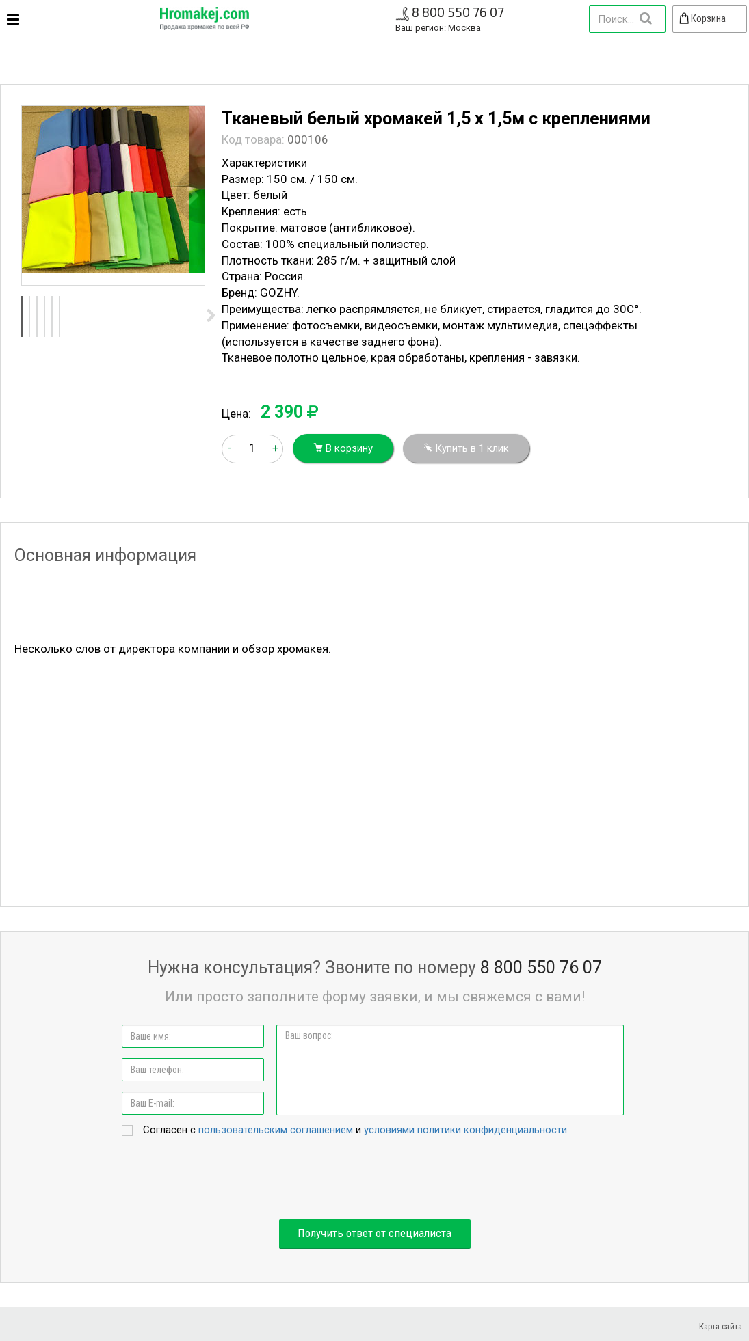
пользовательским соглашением (275, 1130)
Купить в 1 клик (466, 448)
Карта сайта (720, 1326)
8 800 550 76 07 (458, 12)
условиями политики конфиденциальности (465, 1130)
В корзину (343, 448)
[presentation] (375, 1179)
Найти (645, 18)
